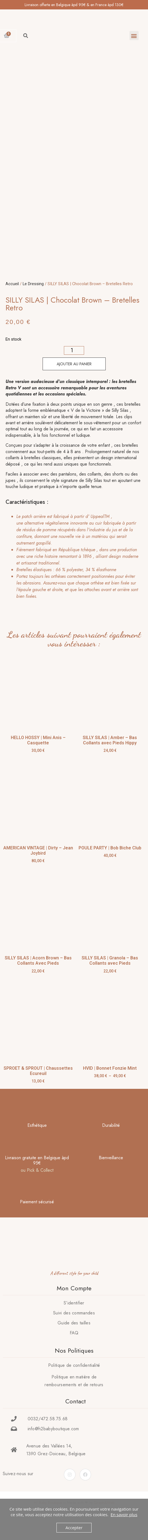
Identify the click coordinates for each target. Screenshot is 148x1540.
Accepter (74, 1527)
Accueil (12, 300)
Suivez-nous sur (18, 1490)
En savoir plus (124, 1514)
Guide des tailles (74, 1339)
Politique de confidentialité (74, 1382)
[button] (134, 35)
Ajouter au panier (74, 380)
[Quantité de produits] (74, 367)
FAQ (74, 1349)
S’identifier (74, 1319)
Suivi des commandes (74, 1329)
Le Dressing (33, 300)
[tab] (72, 573)
